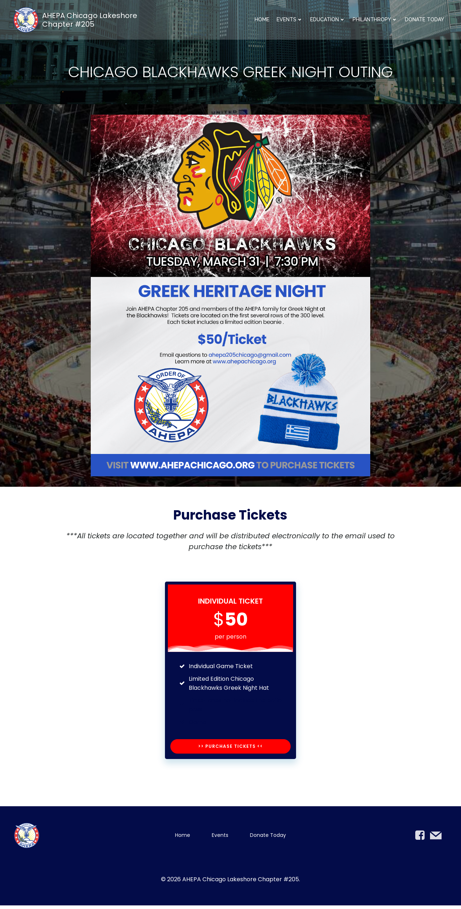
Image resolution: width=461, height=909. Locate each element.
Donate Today (424, 20)
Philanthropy (375, 20)
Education (327, 20)
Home (262, 20)
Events (290, 20)
